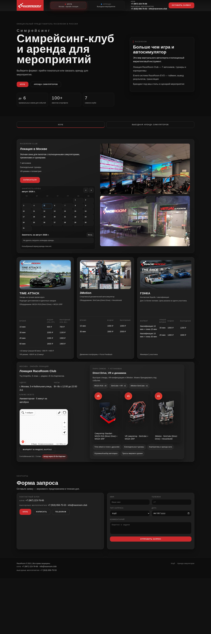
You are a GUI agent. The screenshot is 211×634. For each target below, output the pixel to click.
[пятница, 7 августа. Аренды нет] (69, 209)
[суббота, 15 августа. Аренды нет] (79, 214)
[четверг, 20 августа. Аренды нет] (59, 220)
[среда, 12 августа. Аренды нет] (49, 214)
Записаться (31, 184)
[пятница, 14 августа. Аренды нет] (69, 214)
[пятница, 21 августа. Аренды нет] (69, 220)
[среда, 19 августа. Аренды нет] (49, 220)
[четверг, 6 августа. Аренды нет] (59, 209)
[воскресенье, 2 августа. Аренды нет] (89, 203)
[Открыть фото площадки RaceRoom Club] (144, 223)
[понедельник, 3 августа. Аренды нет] (28, 209)
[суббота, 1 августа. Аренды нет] (79, 203)
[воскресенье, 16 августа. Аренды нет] (89, 214)
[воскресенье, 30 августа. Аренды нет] (89, 226)
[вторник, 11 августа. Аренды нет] (38, 214)
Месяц (90, 237)
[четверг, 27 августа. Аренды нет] (59, 226)
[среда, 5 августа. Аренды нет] (49, 209)
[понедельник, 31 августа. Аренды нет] (28, 231)
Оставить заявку (181, 5)
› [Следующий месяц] (91, 193)
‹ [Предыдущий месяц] (86, 193)
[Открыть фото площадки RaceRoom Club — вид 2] (144, 173)
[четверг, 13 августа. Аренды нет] (59, 214)
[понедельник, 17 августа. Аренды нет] (28, 220)
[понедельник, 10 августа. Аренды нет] (28, 214)
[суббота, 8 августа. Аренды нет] (79, 209)
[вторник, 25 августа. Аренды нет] (38, 226)
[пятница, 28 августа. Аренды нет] (69, 226)
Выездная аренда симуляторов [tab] (150, 125)
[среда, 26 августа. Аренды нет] (49, 226)
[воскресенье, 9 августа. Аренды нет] (89, 209)
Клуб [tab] (60, 125)
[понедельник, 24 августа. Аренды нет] (28, 226)
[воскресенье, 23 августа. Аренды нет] (89, 220)
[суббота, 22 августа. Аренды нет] (79, 220)
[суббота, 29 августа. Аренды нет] (79, 226)
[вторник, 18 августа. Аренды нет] (38, 220)
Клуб (22, 84)
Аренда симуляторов (46, 84)
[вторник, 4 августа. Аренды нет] (38, 209)
